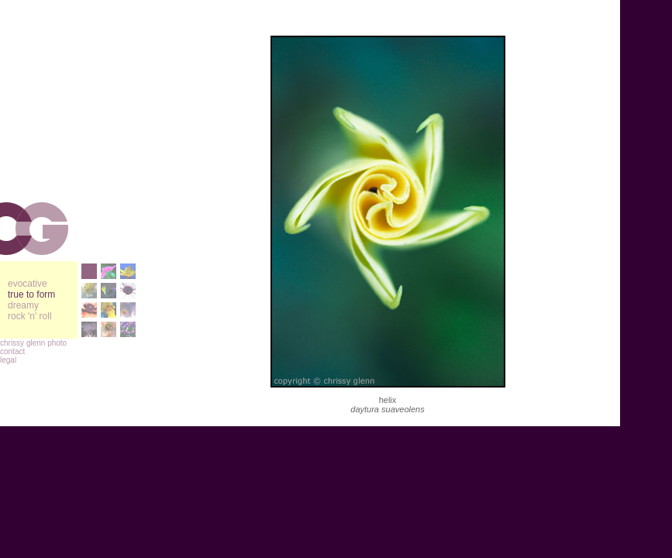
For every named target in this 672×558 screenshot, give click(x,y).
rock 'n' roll (30, 316)
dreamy (23, 305)
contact (12, 351)
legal (8, 360)
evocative (27, 283)
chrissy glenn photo (33, 343)
